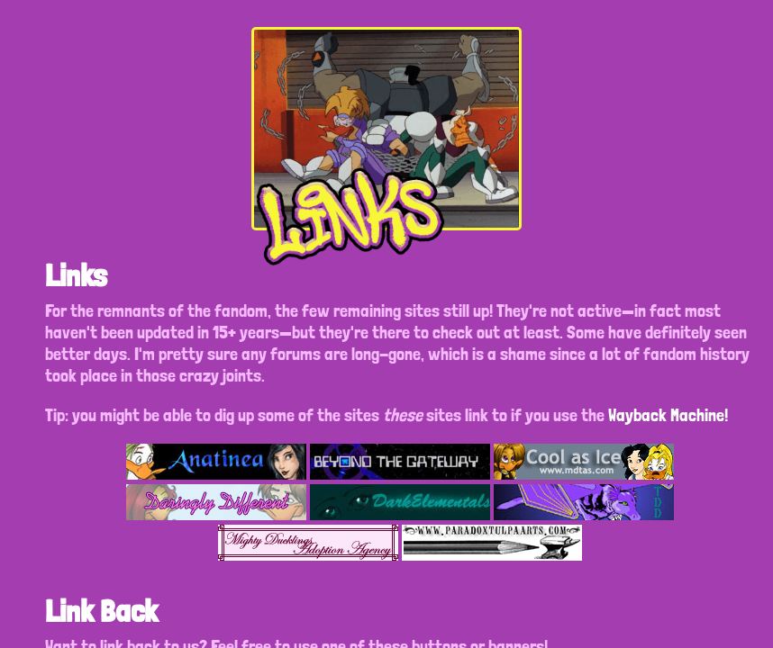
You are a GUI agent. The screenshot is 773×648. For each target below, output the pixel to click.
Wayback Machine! (668, 415)
